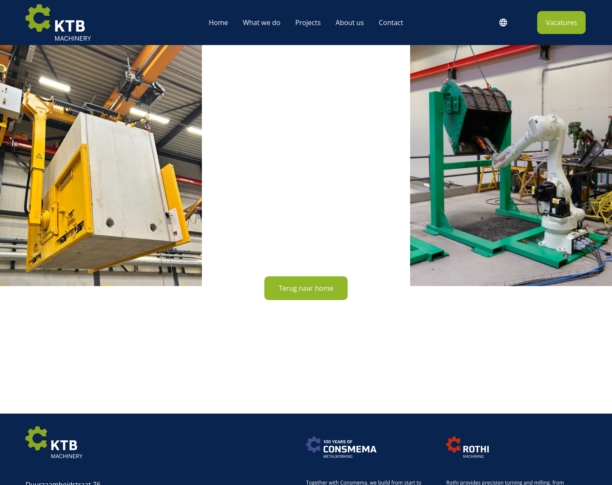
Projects (308, 22)
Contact (391, 22)
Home (218, 22)
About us (350, 22)
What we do (261, 22)
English (502, 22)
